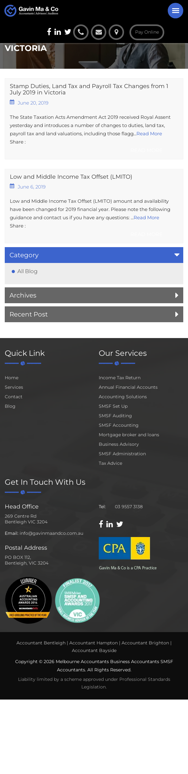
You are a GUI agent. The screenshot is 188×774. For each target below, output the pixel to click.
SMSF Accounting (119, 425)
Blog (10, 406)
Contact (13, 397)
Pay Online (147, 32)
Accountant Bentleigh (41, 643)
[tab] (94, 255)
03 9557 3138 (129, 506)
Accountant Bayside (94, 650)
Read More (149, 134)
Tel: (102, 506)
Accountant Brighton (145, 643)
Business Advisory (119, 444)
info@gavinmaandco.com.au (51, 533)
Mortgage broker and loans (129, 435)
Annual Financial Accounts (128, 387)
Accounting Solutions (123, 397)
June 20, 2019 (29, 102)
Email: (11, 533)
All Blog (27, 271)
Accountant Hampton (93, 643)
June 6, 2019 (28, 186)
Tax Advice (110, 463)
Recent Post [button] (28, 314)
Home (11, 378)
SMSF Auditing (115, 416)
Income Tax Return (120, 378)
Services (14, 387)
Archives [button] (22, 295)
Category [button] (24, 255)
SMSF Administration (122, 454)
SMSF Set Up (113, 406)
